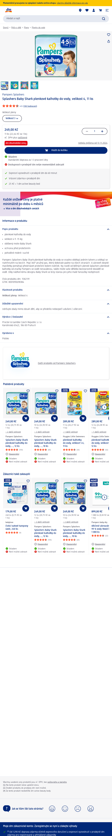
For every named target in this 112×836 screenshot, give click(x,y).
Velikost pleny (9, 112)
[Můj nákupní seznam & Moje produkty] (87, 10)
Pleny (26, 28)
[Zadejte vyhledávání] (104, 18)
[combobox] (56, 18)
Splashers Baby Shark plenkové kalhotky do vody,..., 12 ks (17, 443)
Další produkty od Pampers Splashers (40, 363)
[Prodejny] (80, 10)
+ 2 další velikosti (13, 432)
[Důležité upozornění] (56, 304)
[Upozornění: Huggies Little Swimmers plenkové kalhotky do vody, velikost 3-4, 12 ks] (98, 454)
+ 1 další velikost (70, 432)
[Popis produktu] (56, 229)
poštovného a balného (57, 782)
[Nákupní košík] (100, 10)
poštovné (22, 138)
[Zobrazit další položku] (104, 407)
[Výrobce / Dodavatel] (56, 317)
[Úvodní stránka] (8, 10)
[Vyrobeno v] (56, 333)
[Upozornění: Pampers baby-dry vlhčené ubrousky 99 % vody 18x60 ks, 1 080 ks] (98, 544)
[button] (107, 10)
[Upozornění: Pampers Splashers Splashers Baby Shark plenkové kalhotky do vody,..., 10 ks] (41, 454)
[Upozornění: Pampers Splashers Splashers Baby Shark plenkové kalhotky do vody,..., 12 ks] (12, 454)
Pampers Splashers (13, 94)
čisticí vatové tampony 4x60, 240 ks (17, 527)
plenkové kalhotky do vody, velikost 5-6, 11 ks (73, 443)
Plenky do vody (38, 28)
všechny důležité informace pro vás (72, 3)
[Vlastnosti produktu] (56, 290)
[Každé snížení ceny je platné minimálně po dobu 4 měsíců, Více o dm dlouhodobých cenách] (56, 204)
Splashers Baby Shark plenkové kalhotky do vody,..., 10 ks (45, 443)
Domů (5, 28)
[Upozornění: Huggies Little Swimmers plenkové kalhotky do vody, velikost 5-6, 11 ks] (70, 454)
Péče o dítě (16, 28)
